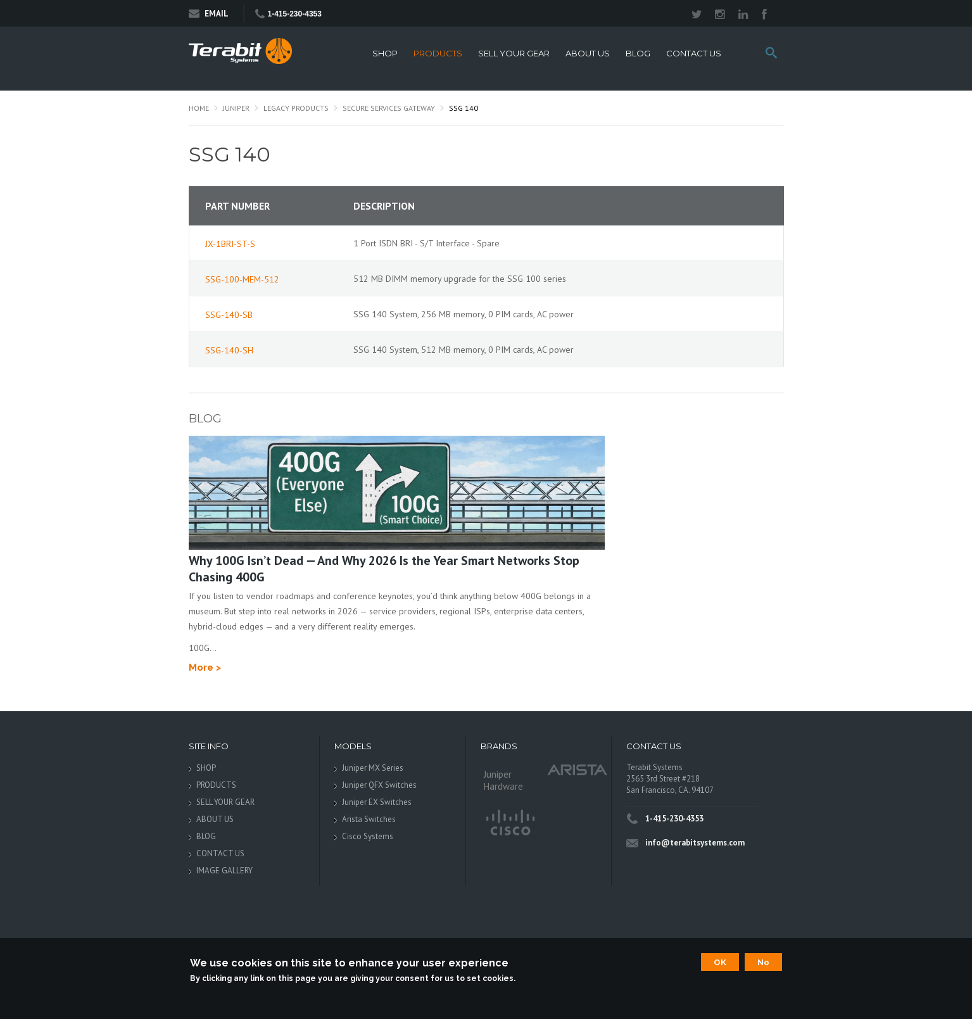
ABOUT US (587, 53)
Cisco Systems (367, 836)
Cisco (509, 823)
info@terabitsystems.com (695, 842)
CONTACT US (693, 53)
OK (720, 962)
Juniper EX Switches (377, 802)
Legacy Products (296, 108)
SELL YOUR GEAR (514, 53)
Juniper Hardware (503, 780)
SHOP (385, 53)
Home (199, 108)
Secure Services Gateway (389, 108)
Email (209, 13)
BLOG (638, 53)
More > (205, 667)
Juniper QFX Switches (379, 785)
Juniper (236, 108)
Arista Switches (369, 819)
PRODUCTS (437, 53)
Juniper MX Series (372, 768)
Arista (577, 769)
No (763, 962)
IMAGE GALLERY (224, 870)
